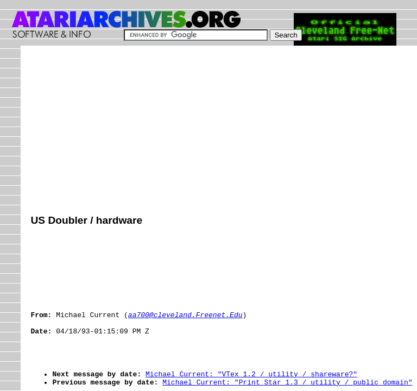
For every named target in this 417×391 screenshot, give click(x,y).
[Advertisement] (223, 131)
